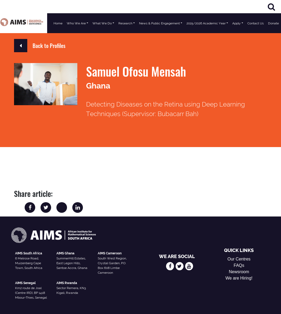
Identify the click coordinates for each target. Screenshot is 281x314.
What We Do (102, 23)
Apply (236, 23)
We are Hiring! (238, 278)
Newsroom (239, 271)
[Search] (271, 7)
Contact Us (255, 23)
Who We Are (76, 23)
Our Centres (239, 259)
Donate (273, 23)
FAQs (239, 265)
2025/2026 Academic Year (206, 23)
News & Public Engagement (159, 23)
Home (58, 23)
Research (125, 23)
